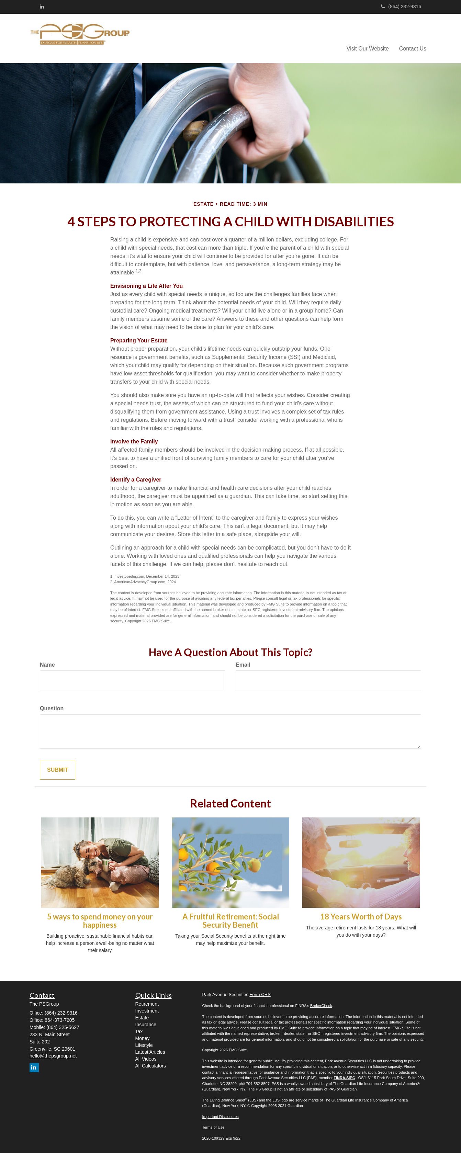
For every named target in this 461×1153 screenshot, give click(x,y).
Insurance (145, 1024)
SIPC (350, 1078)
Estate (142, 1017)
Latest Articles (150, 1052)
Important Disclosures (220, 1117)
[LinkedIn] (42, 6)
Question (52, 708)
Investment (147, 1011)
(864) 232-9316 (401, 6)
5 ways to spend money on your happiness (100, 920)
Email (243, 665)
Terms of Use (213, 1127)
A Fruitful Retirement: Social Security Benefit (230, 920)
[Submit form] (57, 770)
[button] (367, 38)
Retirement (147, 1004)
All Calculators (150, 1066)
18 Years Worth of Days (361, 916)
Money (142, 1038)
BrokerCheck (321, 1006)
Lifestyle (144, 1045)
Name (47, 665)
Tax (139, 1031)
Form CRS (259, 994)
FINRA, (340, 1078)
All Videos (146, 1059)
